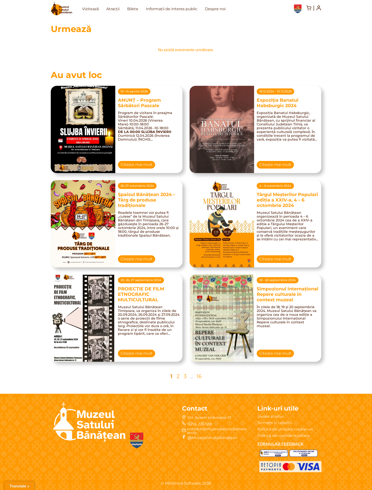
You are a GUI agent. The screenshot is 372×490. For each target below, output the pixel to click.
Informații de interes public (171, 9)
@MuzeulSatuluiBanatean (212, 437)
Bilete (132, 9)
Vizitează (90, 9)
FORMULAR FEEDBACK (280, 444)
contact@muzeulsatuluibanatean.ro (217, 431)
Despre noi (215, 9)
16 (199, 376)
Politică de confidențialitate (283, 435)
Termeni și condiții (274, 423)
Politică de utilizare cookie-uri (285, 429)
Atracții (113, 9)
